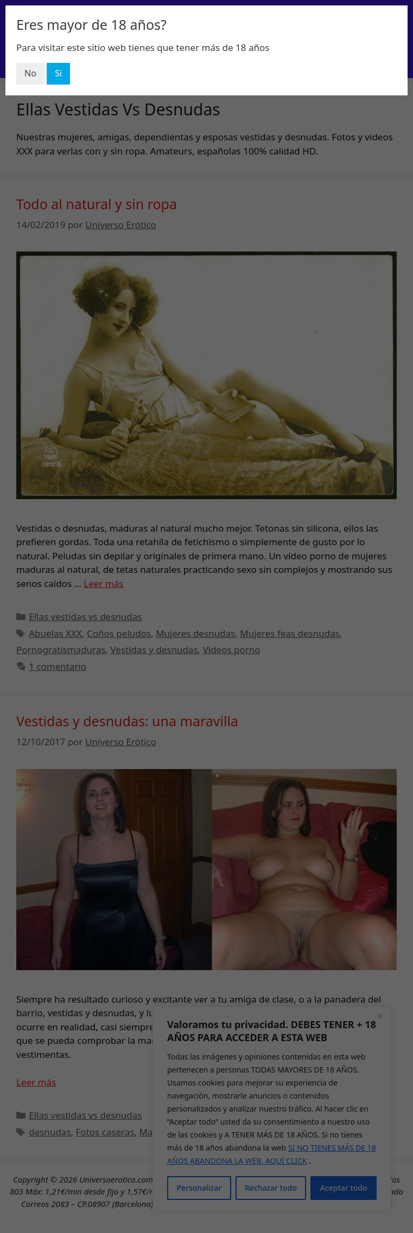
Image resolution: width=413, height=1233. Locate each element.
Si (58, 73)
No (30, 73)
